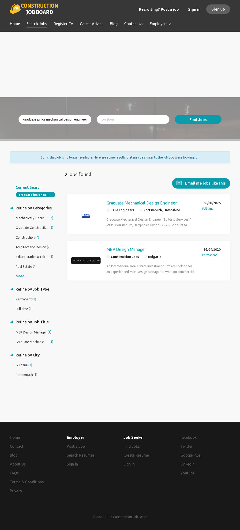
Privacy (16, 490)
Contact (16, 446)
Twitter (186, 446)
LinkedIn (187, 464)
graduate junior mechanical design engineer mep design (37, 194)
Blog (14, 455)
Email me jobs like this (205, 183)
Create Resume (136, 455)
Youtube (187, 473)
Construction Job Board (130, 517)
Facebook (188, 437)
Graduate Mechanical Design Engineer (141, 203)
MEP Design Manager (126, 249)
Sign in (194, 9)
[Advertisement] (120, 64)
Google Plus (190, 455)
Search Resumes (80, 455)
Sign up (218, 9)
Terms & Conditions (27, 482)
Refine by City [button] (27, 355)
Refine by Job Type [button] (32, 289)
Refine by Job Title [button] (32, 322)
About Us (18, 464)
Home (15, 437)
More (20, 276)
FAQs (14, 473)
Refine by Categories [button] (33, 208)
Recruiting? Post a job (159, 9)
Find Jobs (198, 119)
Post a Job (76, 446)
